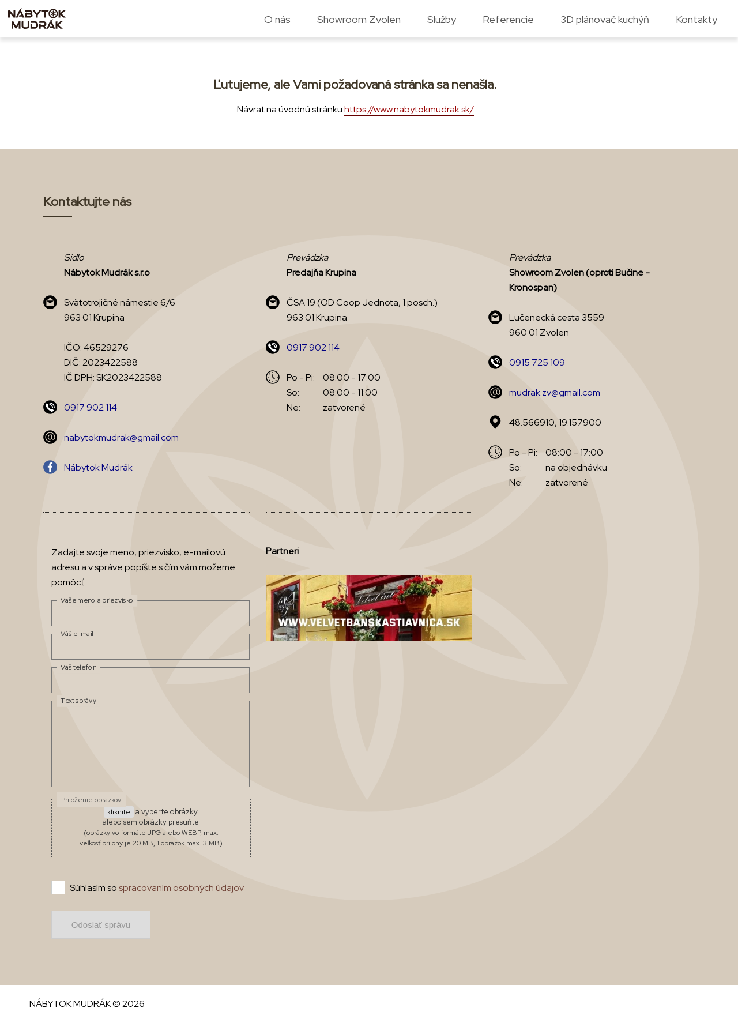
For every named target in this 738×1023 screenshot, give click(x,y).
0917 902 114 (90, 407)
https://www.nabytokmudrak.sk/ (409, 109)
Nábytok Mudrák (98, 467)
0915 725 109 (537, 362)
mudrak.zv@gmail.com (554, 392)
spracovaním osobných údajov (181, 888)
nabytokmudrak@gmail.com (121, 437)
